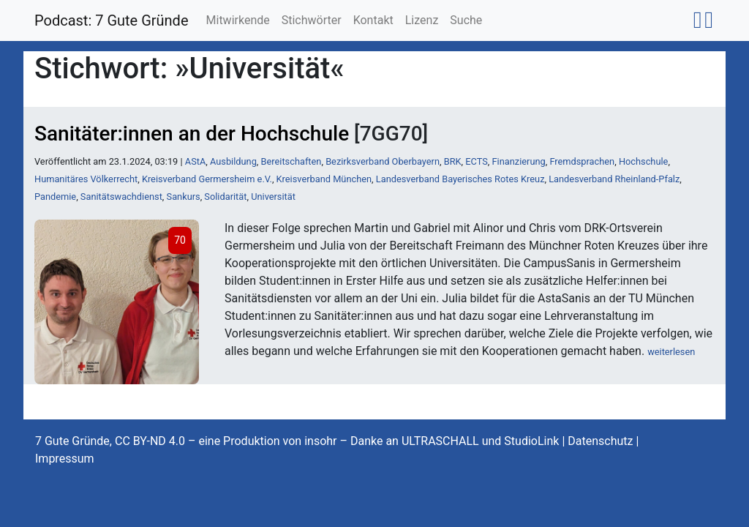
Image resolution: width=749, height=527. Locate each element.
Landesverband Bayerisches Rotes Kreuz (460, 178)
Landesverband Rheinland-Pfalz (614, 178)
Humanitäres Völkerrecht (86, 178)
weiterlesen (671, 351)
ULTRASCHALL (440, 441)
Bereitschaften (291, 161)
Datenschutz (600, 441)
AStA (195, 161)
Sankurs (183, 196)
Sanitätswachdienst (121, 196)
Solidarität (225, 196)
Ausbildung (233, 161)
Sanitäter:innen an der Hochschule (191, 134)
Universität (273, 196)
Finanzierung (519, 161)
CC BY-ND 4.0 (150, 441)
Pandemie (55, 196)
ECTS (476, 161)
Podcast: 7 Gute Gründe (111, 20)
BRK (453, 161)
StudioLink (531, 441)
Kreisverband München (324, 178)
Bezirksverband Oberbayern (382, 161)
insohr (320, 441)
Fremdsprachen (581, 161)
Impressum (64, 459)
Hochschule (643, 161)
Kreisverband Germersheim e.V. (207, 178)
